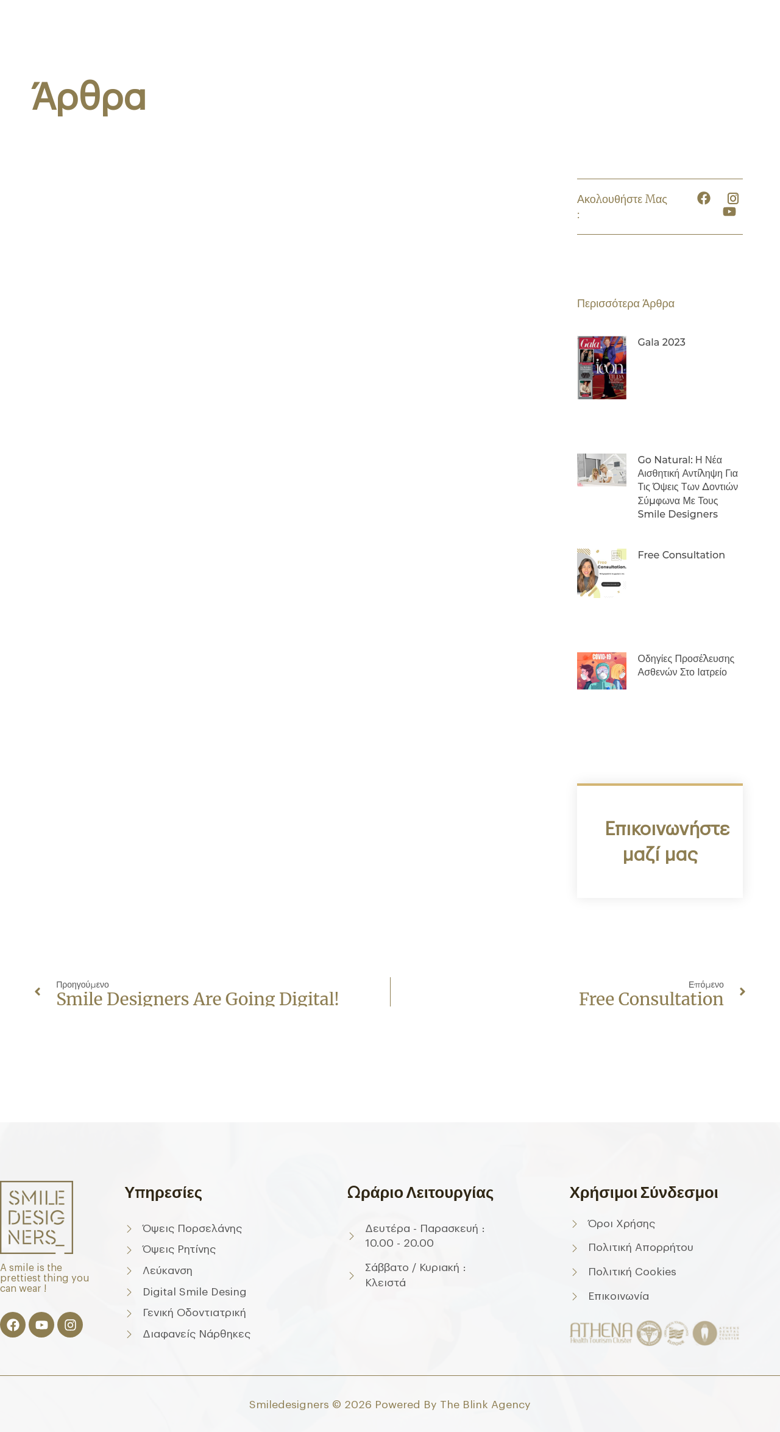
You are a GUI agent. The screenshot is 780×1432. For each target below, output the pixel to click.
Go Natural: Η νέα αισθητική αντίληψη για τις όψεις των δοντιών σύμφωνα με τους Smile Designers (687, 487)
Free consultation (681, 555)
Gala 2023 (661, 342)
